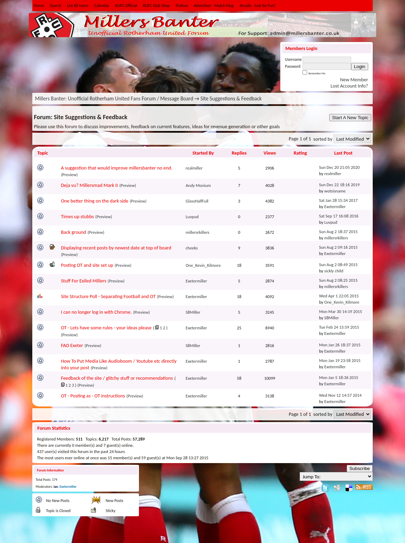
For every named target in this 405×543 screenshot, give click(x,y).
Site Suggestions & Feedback (231, 98)
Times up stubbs (77, 216)
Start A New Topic (350, 117)
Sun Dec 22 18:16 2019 (339, 184)
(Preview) (69, 174)
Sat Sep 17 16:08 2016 (338, 216)
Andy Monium (198, 185)
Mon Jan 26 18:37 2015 (340, 344)
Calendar (101, 5)
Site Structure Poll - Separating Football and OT (108, 296)
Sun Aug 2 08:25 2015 (338, 280)
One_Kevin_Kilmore (203, 265)
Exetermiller (335, 206)
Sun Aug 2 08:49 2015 (338, 264)
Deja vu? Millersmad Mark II (89, 185)
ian (55, 487)
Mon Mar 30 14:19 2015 (340, 311)
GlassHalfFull (197, 201)
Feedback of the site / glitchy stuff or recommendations (117, 378)
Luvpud (192, 216)
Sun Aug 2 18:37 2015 (338, 231)
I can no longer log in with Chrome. (96, 312)
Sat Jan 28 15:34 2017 (338, 200)
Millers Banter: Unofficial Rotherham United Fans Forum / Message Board (114, 98)
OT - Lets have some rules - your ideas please (106, 327)
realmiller (194, 168)
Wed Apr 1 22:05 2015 (339, 295)
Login (359, 66)
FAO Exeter (72, 345)
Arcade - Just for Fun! (257, 5)
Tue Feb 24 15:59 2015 (339, 327)
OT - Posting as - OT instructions (93, 396)
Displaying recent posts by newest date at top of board (116, 248)
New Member (354, 79)
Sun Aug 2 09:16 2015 (338, 247)
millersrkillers (197, 232)
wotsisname (335, 191)
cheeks (192, 247)
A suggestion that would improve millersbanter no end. (117, 168)
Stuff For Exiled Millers (84, 281)
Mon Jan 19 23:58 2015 (340, 360)
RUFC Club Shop (156, 5)
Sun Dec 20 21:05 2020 (339, 167)
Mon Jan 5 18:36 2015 (338, 377)
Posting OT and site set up (87, 265)
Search (55, 5)
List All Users (77, 5)
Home (39, 5)
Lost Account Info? (349, 86)
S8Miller (193, 312)
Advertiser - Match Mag (214, 5)
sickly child (334, 270)
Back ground (73, 232)
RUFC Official (126, 5)
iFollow (182, 5)
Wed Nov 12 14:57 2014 (340, 395)
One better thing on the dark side (95, 201)
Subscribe (359, 468)
